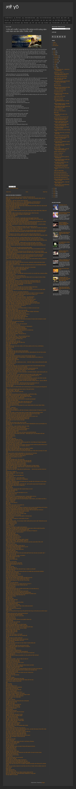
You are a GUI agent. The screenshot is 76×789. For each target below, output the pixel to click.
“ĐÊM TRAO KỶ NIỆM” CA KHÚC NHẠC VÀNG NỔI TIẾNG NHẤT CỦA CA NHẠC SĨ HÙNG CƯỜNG (25, 277)
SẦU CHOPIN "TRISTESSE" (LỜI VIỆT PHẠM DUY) (16, 269)
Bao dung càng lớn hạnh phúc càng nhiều (14, 562)
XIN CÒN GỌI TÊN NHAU (11, 438)
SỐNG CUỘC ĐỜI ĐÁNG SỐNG (12, 404)
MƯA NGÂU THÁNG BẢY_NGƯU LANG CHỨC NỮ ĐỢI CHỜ (18, 449)
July (55, 64)
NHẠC (50, 20)
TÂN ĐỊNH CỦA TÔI (63, 205)
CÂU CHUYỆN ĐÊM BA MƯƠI (12, 603)
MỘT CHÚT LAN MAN (10, 601)
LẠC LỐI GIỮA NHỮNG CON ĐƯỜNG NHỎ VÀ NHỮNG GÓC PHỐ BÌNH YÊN (21, 670)
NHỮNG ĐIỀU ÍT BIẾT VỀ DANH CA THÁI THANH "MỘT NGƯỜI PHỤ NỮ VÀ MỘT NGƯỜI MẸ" (24, 254)
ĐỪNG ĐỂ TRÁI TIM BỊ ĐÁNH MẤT (13, 661)
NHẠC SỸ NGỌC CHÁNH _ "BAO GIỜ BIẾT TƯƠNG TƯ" (17, 540)
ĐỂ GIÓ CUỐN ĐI (9, 487)
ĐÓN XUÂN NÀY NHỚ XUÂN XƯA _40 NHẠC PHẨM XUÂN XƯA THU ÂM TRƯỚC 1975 (23, 237)
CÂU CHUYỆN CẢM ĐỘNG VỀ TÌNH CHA (14, 564)
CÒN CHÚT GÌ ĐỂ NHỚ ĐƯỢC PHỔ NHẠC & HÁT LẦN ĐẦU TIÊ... (61, 125)
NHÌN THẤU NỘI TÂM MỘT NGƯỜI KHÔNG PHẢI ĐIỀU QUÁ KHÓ (19, 577)
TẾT (33, 22)
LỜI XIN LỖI (8, 581)
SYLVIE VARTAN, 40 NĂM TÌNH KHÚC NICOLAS (15, 727)
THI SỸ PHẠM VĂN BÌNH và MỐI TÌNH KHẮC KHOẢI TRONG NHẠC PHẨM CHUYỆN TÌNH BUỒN (25, 528)
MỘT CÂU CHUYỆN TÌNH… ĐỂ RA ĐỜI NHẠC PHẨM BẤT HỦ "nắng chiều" (21, 773)
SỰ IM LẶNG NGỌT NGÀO (11, 750)
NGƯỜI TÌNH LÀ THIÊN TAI (11, 471)
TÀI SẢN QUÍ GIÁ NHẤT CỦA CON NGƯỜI (14, 757)
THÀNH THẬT (8, 657)
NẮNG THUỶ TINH (9, 474)
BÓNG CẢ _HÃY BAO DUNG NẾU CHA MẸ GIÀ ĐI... (16, 315)
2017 (54, 190)
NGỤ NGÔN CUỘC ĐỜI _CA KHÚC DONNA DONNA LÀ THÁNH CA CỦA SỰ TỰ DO (22, 307)
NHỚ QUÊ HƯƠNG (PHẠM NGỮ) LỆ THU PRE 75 (16, 305)
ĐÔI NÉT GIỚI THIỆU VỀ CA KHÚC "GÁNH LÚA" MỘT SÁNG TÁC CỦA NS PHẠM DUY (23, 282)
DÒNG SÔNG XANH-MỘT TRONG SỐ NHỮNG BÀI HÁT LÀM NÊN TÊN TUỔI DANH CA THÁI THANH (26, 481)
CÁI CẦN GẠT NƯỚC (10, 354)
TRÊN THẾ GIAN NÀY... (10, 769)
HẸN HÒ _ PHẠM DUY (10, 501)
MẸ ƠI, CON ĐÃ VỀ (10, 476)
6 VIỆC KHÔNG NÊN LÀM (11, 747)
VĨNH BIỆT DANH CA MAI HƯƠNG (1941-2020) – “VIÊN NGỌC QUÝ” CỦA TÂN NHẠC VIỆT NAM (25, 433)
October (56, 59)
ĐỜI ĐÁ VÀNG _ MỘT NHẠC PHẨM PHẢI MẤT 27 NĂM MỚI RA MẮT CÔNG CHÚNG (23, 466)
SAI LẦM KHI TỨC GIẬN (10, 739)
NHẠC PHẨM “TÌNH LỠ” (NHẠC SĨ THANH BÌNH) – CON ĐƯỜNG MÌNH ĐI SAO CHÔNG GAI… (25, 357)
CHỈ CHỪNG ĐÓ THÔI (10, 491)
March (55, 67)
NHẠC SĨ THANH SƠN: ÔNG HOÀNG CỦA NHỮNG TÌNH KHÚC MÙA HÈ (20, 197)
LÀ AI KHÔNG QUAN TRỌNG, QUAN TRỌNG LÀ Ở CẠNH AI (18, 646)
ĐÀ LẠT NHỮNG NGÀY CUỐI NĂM (13, 604)
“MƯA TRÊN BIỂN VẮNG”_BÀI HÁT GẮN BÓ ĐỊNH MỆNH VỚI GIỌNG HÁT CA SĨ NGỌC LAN (24, 219)
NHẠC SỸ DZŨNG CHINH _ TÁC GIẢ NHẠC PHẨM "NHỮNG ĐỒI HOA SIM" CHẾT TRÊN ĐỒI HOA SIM (26, 521)
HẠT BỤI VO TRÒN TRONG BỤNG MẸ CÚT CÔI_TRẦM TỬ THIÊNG (19, 448)
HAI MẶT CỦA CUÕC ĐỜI (11, 554)
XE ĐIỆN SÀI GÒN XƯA (10, 617)
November (56, 57)
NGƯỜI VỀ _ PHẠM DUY (11, 407)
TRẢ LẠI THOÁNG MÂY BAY (11, 743)
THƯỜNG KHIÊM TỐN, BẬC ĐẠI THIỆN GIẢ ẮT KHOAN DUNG (18, 592)
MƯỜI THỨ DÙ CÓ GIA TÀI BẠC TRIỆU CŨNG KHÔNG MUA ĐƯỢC (19, 606)
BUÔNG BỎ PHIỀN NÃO (11, 550)
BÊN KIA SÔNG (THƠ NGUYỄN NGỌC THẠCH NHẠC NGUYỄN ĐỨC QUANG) (21, 301)
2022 (54, 51)
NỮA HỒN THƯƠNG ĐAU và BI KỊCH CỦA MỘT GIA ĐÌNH (17, 511)
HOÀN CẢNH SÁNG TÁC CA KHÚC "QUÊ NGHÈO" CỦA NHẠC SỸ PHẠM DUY (21, 530)
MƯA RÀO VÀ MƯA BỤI (10, 644)
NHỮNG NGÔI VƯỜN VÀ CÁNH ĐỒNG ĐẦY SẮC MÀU (17, 761)
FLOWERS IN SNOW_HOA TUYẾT (13, 667)
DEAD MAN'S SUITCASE (11, 649)
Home (27, 191)
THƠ (39, 22)
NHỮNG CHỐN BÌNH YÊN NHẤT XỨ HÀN (14, 714)
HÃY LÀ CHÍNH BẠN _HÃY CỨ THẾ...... (13, 341)
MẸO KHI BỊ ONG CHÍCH (11, 596)
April (55, 66)
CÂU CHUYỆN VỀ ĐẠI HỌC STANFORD (14, 687)
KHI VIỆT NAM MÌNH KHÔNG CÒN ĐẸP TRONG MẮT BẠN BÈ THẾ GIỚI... (21, 746)
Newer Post (8, 191)
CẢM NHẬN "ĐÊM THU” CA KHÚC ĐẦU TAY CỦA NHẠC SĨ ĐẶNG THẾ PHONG (22, 286)
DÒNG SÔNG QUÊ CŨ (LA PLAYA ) (13, 278)
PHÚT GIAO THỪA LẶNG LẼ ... (12, 502)
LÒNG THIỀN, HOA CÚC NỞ (11, 343)
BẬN (7, 682)
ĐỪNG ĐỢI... (8, 344)
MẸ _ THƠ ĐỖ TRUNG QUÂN (12, 716)
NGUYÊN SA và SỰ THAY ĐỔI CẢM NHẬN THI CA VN (16, 492)
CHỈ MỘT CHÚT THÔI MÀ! (11, 758)
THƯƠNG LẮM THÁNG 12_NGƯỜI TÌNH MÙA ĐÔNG (16, 429)
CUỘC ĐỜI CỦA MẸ (10, 566)
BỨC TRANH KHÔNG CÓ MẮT (12, 671)
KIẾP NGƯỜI (8, 565)
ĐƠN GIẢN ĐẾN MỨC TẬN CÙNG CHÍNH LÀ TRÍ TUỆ (16, 625)
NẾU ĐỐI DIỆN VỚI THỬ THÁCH (12, 754)
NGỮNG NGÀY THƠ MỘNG (11, 468)
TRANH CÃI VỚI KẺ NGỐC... (11, 708)
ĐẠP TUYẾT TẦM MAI (10, 641)
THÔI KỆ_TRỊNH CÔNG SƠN (12, 551)
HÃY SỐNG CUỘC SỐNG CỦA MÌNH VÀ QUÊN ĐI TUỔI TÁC (18, 731)
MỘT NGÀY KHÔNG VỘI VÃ (11, 685)
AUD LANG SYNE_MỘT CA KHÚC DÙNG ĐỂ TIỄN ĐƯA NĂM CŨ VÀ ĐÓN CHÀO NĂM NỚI (24, 668)
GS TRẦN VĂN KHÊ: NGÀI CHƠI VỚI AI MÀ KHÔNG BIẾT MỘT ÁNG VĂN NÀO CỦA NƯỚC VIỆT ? (25, 552)
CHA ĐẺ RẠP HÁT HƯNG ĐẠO (12, 663)
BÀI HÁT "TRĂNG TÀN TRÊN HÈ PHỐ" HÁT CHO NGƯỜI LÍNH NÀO (19, 454)
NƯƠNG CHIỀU (9, 519)
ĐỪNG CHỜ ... (9, 768)
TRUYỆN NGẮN (55, 22)
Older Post (45, 191)
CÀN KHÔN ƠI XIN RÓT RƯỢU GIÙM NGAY (15, 695)
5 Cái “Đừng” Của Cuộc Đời (11, 561)
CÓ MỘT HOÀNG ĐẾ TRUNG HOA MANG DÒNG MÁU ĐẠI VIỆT (18, 460)
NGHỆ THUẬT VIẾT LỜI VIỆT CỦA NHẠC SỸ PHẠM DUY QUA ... (61, 119)
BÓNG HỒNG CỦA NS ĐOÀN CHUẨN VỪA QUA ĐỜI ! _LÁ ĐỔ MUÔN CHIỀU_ (21, 394)
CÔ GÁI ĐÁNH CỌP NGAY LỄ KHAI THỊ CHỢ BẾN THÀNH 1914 (18, 619)
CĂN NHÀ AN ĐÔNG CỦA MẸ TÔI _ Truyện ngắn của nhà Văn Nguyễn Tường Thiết (22, 218)
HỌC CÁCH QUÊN (9, 385)
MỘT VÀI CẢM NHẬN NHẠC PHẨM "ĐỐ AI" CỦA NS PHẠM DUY (18, 402)
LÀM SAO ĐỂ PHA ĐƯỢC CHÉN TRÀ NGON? (15, 711)
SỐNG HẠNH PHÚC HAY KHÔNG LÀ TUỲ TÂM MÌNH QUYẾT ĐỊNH (19, 626)
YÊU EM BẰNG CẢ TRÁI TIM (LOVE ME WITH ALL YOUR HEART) (19, 326)
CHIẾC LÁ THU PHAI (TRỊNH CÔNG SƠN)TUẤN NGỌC (17, 316)
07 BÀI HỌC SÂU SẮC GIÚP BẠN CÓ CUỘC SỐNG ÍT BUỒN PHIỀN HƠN (20, 642)
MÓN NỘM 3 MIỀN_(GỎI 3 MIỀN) (12, 724)
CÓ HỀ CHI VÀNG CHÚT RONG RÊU (13, 697)
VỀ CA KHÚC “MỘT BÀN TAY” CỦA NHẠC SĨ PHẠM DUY (17, 291)
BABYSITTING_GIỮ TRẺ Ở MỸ (12, 688)
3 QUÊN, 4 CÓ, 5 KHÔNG (11, 607)
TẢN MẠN (26, 22)
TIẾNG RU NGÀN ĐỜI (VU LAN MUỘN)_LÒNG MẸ (16, 312)
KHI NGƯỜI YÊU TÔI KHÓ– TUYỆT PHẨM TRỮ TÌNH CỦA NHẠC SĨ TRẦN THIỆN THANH (24, 374)
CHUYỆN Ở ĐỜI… (9, 597)
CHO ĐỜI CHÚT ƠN (10, 525)
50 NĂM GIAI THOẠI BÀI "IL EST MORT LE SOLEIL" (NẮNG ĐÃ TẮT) (19, 298)
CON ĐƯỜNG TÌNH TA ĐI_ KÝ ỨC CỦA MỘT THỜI (16, 513)
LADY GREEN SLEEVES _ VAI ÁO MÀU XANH (15, 477)
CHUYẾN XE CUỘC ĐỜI (11, 335)
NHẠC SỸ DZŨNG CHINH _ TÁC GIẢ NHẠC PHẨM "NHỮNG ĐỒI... (61, 149)
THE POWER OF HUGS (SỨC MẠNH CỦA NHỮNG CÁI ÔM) (18, 762)
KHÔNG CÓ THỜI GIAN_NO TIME (12, 660)
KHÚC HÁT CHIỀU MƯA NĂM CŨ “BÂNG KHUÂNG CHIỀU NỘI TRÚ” (19, 772)
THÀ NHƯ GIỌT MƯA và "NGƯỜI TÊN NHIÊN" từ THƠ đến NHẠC (19, 516)
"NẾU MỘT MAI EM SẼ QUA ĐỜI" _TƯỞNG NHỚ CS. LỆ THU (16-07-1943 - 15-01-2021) (23, 242)
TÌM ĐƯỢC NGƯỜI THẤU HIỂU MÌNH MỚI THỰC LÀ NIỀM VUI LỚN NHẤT (21, 569)
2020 (54, 54)
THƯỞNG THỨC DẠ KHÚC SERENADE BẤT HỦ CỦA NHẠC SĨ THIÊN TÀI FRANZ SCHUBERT (25, 293)
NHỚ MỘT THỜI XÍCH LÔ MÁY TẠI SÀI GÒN (15, 615)
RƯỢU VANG (8, 22)
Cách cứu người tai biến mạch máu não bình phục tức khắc (17, 645)
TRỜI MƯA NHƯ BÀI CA (10, 587)
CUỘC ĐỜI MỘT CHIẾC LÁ (11, 567)
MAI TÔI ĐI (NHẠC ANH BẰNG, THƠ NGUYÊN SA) (16, 333)
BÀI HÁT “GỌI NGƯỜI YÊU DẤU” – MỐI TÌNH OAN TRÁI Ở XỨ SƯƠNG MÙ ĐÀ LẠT (22, 375)
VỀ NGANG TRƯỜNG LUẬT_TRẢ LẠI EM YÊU (15, 459)
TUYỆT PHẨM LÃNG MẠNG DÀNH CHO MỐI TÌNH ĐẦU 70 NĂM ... (62, 107)
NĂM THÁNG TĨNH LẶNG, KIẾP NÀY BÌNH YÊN (15, 342)
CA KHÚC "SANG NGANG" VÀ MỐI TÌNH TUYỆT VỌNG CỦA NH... (61, 122)
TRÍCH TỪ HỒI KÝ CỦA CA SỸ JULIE (13, 514)
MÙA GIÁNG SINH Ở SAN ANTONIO (13, 722)
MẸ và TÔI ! (8, 421)
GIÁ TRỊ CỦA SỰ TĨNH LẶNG (11, 559)
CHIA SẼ (58, 17)
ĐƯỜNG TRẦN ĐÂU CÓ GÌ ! (59, 151)
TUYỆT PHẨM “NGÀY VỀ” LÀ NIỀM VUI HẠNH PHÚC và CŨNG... (62, 145)
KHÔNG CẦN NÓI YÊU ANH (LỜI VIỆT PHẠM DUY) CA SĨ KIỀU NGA (19, 330)
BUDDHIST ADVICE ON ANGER (12, 572)
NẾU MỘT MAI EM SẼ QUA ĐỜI (12, 431)
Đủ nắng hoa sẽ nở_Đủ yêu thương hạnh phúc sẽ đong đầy (17, 700)
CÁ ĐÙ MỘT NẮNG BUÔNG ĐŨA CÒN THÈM (15, 678)
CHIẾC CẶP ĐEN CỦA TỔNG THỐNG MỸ (14, 637)
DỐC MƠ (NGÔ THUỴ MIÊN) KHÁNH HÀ (14, 331)
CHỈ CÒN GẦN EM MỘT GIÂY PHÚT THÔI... (14, 440)
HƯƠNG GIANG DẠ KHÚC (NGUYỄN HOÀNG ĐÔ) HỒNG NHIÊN (19, 247)
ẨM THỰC (18, 17)
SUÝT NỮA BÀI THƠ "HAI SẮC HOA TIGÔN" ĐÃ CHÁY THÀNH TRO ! (19, 672)
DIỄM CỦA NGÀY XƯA (10, 495)
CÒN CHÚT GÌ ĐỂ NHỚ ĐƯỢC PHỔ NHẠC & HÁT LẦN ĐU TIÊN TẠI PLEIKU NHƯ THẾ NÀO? (24, 509)
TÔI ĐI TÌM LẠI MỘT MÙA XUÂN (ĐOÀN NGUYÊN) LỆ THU (17, 417)
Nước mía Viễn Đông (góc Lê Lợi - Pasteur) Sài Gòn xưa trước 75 (18, 583)
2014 (54, 195)
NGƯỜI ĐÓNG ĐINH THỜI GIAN (12, 359)
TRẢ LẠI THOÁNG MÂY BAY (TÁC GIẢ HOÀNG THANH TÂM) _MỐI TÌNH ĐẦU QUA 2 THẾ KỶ (24, 238)
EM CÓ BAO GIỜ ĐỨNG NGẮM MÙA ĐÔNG (14, 602)
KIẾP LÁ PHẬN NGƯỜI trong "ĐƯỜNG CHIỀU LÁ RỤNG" (17, 539)
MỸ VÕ (12, 7)
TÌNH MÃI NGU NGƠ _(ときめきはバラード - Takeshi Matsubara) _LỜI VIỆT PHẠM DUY (23, 202)
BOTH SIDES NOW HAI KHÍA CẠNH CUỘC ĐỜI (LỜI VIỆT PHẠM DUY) (20, 300)
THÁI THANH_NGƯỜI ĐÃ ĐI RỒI (12, 482)
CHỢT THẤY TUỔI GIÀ (10, 543)
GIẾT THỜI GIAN (9, 756)
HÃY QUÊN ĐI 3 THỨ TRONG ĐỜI (13, 705)
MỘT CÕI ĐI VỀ (9, 486)
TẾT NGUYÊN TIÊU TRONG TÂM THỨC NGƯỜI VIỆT (16, 635)
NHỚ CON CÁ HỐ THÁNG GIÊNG (12, 742)
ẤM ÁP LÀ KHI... (9, 683)
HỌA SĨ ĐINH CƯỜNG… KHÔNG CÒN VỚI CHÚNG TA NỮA (18, 694)
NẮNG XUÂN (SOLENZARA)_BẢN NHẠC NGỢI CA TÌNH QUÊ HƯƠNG (20, 389)
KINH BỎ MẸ (8, 458)
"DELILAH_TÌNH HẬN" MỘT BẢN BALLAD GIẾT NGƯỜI (17, 204)
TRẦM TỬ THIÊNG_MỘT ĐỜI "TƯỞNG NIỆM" (15, 720)
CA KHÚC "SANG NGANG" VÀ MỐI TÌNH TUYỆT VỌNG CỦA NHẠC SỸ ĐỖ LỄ (21, 508)
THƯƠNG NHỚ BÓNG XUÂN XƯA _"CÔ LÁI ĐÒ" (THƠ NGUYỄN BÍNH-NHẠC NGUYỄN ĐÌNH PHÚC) (26, 230)
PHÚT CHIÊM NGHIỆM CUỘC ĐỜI (13, 556)
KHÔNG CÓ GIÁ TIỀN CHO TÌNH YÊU (13, 704)
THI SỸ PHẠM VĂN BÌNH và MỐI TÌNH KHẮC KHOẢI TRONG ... (61, 160)
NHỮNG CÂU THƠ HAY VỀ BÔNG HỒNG (14, 715)
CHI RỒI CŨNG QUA (10, 740)
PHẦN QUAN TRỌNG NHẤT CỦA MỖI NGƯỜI (15, 397)
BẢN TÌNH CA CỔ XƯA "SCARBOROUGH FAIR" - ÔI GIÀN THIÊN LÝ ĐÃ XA (21, 496)
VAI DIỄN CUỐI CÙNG (10, 703)
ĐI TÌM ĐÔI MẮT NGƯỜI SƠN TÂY (13, 535)
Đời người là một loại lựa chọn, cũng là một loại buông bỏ (17, 613)
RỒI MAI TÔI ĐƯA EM (10, 434)
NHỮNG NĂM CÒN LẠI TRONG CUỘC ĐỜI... (15, 391)
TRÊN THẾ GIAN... (9, 349)
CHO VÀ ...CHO (9, 698)
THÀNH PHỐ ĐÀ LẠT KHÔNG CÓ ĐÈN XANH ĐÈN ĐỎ (17, 651)
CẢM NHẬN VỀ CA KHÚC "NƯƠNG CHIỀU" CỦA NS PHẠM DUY (19, 461)
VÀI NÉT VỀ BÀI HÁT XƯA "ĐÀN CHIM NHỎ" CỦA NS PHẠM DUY (19, 283)
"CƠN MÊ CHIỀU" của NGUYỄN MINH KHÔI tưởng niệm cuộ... (61, 185)
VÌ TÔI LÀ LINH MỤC (10, 209)
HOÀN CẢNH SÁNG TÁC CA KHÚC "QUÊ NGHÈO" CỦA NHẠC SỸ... (61, 166)
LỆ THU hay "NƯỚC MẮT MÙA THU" (13, 506)
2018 (54, 188)
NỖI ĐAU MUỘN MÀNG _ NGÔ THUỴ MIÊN (14, 473)
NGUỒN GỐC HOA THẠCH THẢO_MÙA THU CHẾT (16, 422)
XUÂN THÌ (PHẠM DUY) (10, 279)
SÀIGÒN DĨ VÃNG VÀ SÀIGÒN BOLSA (13, 650)
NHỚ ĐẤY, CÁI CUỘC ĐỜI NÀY (12, 582)
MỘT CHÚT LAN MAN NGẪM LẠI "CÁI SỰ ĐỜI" (15, 693)
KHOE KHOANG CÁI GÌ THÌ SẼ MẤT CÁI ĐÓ (15, 662)
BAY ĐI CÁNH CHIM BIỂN (11, 322)
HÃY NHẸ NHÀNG (9, 620)
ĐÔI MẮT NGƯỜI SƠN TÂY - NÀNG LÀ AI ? (14, 332)
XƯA (64, 22)
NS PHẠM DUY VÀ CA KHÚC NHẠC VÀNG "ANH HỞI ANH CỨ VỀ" (19, 401)
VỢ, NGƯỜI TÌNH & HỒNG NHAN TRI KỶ (14, 692)
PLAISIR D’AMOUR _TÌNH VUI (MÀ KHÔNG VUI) (15, 275)
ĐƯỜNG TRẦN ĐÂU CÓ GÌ (11, 523)
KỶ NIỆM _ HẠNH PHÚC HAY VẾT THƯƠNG (15, 719)
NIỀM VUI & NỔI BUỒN (10, 673)
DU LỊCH (7, 20)
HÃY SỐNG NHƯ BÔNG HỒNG (12, 400)
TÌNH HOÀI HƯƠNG (10, 517)
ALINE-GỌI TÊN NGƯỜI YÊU (11, 490)
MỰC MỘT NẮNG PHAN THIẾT (12, 718)
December (56, 55)
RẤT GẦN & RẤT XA (10, 713)
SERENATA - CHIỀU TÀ (10, 480)
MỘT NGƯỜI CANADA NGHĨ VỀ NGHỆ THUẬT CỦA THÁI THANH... (62, 82)
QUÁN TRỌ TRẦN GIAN (10, 586)
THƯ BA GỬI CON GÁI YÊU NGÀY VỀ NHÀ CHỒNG (16, 628)
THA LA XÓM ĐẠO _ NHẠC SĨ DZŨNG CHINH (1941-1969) (17, 426)
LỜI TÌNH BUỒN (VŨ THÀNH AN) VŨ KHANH (15, 321)
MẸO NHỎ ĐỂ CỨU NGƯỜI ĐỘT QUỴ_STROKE (64, 213)
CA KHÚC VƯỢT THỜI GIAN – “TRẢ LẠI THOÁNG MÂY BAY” (18, 336)
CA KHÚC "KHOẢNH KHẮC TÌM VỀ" (13, 208)
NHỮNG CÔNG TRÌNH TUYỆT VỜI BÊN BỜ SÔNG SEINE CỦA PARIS (20, 665)
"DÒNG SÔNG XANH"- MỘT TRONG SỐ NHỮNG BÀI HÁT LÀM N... (61, 74)
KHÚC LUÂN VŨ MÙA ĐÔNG (11, 721)
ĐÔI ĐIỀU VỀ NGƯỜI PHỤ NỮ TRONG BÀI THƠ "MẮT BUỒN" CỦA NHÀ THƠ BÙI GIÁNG (24, 752)
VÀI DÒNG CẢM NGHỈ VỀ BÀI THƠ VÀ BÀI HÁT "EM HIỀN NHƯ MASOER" (21, 399)
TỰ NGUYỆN (8, 656)
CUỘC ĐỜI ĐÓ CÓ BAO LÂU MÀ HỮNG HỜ (14, 475)
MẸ (44, 20)
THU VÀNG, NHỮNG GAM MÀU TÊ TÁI (13, 439)
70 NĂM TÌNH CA (9, 17)
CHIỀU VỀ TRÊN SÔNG (10, 533)
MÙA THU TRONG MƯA (10, 436)
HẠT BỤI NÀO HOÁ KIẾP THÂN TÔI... (13, 589)
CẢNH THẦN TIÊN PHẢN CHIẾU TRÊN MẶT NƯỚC (16, 734)
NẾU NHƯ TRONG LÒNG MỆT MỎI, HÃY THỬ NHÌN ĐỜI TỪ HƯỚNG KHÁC (21, 593)
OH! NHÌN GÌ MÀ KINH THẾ (11, 702)
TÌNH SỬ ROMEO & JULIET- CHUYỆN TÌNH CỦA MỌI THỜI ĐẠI (18, 497)
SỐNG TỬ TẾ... (9, 348)
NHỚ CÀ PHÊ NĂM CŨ (10, 654)
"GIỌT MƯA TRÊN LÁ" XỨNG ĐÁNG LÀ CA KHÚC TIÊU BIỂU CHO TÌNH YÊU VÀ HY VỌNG (24, 243)
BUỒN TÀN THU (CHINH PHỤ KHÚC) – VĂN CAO (16, 370)
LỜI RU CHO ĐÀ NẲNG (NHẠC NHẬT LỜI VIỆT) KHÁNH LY (18, 314)
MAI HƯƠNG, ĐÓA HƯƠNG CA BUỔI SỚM (14, 284)
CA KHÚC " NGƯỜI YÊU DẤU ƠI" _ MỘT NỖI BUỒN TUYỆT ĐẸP (19, 396)
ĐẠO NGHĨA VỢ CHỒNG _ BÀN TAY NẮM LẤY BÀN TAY (17, 658)
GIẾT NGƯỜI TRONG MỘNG (11, 358)
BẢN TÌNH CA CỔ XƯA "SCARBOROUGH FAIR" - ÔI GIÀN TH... (61, 100)
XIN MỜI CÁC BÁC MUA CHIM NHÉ (13, 621)
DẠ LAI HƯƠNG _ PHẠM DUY (12, 408)
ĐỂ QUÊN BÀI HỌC (10, 598)
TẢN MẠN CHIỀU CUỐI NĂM (11, 631)
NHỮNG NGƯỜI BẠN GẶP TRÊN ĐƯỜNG (14, 614)
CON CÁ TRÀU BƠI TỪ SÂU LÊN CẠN (13, 689)
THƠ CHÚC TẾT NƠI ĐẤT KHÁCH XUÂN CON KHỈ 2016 (17, 639)
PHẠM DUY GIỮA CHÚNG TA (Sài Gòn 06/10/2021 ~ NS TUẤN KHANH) (20, 296)
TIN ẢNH (46, 22)
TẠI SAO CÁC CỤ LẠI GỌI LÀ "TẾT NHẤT (14, 634)
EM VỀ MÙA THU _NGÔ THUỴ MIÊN (13, 271)
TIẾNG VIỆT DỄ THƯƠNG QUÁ (12, 753)
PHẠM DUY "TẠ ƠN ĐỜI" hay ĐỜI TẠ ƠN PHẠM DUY (16, 527)
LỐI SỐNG (36, 20)
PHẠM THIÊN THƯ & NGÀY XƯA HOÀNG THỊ (15, 504)
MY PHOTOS (55, 45)
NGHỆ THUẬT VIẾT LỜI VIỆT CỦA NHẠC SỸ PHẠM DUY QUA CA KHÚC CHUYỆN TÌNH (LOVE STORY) (26, 507)
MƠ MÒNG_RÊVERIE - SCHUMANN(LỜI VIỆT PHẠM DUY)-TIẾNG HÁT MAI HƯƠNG (23, 303)
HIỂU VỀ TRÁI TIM (16, 20)
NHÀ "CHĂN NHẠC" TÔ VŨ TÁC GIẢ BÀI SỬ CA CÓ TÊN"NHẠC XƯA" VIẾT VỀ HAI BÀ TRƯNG (25, 251)
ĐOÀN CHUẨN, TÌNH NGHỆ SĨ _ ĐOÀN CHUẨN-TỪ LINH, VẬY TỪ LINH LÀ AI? (21, 294)
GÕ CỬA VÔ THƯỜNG (10, 557)
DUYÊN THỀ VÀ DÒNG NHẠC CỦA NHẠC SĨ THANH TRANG (18, 214)
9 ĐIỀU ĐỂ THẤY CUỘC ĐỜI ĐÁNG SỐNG (14, 666)
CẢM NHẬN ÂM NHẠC (30, 17)
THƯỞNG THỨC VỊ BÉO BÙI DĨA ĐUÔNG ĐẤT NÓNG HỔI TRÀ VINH (19, 679)
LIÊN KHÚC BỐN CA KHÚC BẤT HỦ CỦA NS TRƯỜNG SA (17, 428)
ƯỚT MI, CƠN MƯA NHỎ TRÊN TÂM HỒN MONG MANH (17, 220)
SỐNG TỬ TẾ (8, 737)
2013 (54, 196)
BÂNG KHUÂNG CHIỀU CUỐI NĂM (13, 629)
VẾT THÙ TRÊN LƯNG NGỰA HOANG (13, 537)
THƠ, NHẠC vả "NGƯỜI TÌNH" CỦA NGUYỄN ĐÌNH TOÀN (17, 529)
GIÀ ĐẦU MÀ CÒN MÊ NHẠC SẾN (13, 447)
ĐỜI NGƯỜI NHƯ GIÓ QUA (11, 522)
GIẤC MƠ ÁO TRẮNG (10, 677)
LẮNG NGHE (8, 676)
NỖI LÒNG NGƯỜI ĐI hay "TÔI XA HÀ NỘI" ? (15, 532)
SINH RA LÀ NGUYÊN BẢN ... (12, 690)
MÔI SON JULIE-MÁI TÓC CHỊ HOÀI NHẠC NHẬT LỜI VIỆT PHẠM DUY (20, 384)
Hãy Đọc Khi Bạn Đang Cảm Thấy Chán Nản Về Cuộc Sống (17, 580)
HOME (54, 42)
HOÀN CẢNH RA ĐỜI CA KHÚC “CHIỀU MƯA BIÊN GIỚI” (17, 268)
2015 (54, 193)
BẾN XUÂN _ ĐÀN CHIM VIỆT (12, 285)
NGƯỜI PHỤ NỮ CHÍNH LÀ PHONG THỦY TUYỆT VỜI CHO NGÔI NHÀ (20, 652)
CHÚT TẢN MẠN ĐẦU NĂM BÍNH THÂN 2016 (15, 640)
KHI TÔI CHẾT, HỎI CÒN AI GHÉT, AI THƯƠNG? (15, 555)
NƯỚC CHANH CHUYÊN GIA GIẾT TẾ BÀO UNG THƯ (16, 585)
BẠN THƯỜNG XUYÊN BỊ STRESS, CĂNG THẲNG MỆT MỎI (18, 395)
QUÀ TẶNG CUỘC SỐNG (61, 20)
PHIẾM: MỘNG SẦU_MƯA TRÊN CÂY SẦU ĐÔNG (16, 463)
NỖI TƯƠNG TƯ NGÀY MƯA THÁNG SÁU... (14, 338)
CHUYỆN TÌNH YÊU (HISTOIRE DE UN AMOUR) (15, 327)
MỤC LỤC (55, 44)
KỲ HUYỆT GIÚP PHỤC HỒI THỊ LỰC (13, 573)
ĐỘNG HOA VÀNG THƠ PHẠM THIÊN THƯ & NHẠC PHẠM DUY (19, 376)
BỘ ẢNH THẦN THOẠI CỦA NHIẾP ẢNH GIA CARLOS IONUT (18, 735)
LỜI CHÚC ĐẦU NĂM (10, 633)
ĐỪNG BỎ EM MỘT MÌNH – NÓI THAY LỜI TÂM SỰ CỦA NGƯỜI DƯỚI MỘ (21, 432)
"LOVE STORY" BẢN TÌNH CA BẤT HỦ (13, 261)
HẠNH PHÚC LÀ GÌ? (10, 347)
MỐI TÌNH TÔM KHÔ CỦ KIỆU (12, 575)
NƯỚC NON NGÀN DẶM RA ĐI (12, 534)
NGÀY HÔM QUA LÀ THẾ (11, 360)
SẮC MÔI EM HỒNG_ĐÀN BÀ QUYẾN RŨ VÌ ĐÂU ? (16, 464)
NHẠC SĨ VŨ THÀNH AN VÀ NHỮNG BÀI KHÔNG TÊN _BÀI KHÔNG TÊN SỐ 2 (21, 226)
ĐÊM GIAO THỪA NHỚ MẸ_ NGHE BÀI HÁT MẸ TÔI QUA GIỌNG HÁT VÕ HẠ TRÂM (23, 413)
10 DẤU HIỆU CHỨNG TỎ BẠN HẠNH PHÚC (15, 549)
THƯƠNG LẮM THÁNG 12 (11, 748)
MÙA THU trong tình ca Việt (11, 544)
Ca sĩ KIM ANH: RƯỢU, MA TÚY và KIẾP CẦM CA (16, 455)
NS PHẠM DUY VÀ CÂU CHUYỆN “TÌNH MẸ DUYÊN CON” (17, 418)
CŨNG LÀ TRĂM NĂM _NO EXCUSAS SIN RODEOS (16, 328)
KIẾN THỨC (27, 20)
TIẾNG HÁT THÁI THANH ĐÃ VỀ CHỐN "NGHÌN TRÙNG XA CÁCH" (19, 488)
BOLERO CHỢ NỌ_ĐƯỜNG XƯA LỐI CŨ (14, 456)
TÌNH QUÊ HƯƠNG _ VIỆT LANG (12, 390)
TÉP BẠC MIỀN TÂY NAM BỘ (12, 774)
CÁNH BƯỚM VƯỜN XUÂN (11, 493)
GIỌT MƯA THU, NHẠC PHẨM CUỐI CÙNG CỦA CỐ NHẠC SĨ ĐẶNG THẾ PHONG (22, 311)
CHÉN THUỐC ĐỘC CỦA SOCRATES (13, 608)
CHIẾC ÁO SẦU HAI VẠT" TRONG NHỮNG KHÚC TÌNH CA (17, 578)
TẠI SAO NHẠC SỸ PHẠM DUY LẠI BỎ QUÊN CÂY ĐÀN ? (17, 518)
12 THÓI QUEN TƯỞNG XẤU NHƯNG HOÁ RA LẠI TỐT (17, 546)
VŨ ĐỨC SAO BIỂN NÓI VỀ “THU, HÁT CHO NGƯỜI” (16, 323)
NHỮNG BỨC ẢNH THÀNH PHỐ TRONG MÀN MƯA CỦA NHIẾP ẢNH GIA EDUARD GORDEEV (25, 571)
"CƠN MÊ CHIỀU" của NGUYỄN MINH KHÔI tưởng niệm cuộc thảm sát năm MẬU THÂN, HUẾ (24, 541)
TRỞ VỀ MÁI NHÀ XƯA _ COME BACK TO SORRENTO (17, 479)
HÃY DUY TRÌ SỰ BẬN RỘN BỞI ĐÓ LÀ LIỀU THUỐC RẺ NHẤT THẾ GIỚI (20, 355)
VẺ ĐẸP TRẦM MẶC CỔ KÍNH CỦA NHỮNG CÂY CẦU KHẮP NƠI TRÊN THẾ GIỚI (22, 655)
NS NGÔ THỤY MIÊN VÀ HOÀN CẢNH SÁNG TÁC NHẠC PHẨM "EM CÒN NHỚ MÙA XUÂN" (24, 412)
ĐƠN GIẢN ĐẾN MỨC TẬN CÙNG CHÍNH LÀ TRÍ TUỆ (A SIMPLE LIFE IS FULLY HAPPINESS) (24, 346)
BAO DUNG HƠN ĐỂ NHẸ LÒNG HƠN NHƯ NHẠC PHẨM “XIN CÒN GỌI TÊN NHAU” (23, 203)
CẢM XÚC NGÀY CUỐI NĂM (11, 623)
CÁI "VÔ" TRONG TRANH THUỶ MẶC (13, 548)
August (55, 62)
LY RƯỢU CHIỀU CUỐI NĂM (11, 630)
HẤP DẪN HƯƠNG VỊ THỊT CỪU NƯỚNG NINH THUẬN (17, 725)
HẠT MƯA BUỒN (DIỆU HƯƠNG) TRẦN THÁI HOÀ (16, 337)
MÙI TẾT (7, 636)
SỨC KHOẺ (17, 22)
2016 (54, 191)
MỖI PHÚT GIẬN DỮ (10, 745)
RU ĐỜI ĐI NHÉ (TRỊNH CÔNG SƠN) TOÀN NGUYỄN (16, 310)
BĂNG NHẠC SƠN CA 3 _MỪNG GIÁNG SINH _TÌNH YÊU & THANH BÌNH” (21, 267)
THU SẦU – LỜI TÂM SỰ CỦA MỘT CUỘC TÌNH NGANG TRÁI (18, 304)
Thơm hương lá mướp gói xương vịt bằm (13, 681)
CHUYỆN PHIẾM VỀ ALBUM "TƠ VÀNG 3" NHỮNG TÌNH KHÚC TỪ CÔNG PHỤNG (22, 465)
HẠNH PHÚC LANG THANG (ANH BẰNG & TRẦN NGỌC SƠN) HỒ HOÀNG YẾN (22, 368)
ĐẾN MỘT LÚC (9, 392)
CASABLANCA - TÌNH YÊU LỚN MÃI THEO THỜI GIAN (17, 200)
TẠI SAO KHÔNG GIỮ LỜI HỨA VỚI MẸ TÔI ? (15, 512)
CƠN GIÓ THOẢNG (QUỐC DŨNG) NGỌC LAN (15, 317)
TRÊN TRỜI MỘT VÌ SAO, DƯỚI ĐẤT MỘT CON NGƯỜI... (17, 591)
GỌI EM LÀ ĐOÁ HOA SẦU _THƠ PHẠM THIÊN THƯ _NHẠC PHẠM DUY (20, 369)
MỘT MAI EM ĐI (9, 437)
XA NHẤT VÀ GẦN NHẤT (11, 339)
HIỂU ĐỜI (8, 560)
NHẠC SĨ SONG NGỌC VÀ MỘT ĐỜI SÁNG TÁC (15, 594)
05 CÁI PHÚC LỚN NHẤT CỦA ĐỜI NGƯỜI (14, 576)
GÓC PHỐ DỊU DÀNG (10, 726)
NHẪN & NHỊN (9, 609)
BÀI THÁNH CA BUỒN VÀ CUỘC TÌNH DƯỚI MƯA (16, 427)
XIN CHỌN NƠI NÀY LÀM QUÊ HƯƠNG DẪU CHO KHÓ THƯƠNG (19, 288)
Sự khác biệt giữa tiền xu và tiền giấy (13, 706)
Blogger (43, 782)
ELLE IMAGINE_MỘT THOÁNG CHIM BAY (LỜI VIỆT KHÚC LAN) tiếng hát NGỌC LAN (23, 280)
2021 (54, 52)
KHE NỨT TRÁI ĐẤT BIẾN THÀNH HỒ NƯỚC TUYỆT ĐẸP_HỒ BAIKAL (20, 741)
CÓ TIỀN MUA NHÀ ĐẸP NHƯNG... (13, 674)
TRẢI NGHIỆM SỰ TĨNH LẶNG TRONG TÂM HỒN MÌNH (17, 351)
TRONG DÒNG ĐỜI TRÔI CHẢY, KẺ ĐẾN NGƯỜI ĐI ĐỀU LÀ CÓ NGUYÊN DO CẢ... (22, 588)
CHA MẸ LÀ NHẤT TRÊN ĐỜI (12, 599)
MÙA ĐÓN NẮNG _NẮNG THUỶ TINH (13, 272)
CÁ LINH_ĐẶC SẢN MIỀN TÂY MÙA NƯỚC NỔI (15, 736)
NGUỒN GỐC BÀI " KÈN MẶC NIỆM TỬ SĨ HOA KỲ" (16, 759)
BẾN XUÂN (8, 503)
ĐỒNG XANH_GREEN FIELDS (12, 309)
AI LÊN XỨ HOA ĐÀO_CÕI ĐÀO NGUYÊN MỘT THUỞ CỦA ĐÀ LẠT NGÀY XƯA (22, 416)
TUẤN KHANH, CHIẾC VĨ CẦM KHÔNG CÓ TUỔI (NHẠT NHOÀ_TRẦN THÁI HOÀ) (22, 213)
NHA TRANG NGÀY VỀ (10, 216)
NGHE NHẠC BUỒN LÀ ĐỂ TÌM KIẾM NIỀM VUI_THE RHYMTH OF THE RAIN (21, 453)
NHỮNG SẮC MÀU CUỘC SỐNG (12, 751)
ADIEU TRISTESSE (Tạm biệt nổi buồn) (13, 306)
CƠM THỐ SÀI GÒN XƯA (11, 618)
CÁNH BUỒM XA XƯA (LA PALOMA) (13, 325)
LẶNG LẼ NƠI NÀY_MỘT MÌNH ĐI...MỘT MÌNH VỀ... (16, 484)
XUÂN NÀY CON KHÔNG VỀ (11, 215)
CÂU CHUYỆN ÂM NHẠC (45, 17)
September (56, 61)
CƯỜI (65, 17)
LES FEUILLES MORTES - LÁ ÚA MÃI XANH (15, 295)
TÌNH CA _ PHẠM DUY (10, 524)
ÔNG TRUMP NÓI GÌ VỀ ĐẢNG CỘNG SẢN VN (15, 545)
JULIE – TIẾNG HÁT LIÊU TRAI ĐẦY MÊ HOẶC (15, 419)
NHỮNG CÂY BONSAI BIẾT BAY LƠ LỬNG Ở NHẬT (16, 624)
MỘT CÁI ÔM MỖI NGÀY (11, 647)
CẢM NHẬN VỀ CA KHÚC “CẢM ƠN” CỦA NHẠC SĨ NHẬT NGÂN (19, 415)
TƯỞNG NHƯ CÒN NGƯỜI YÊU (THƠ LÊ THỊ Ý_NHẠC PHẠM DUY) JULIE (21, 299)
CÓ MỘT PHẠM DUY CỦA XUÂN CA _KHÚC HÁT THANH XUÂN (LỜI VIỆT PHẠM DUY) (23, 234)
